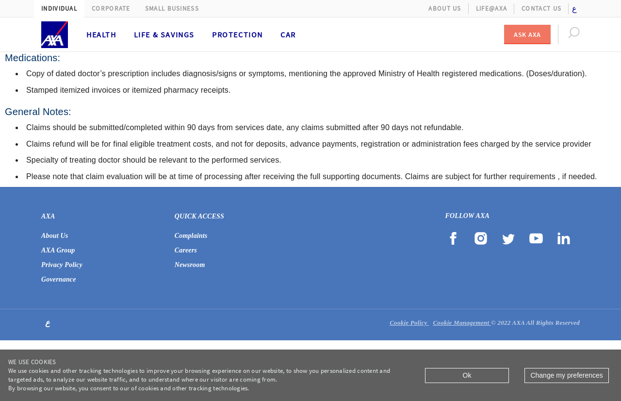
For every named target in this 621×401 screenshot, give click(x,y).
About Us (444, 8)
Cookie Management (462, 322)
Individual (59, 8)
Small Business (172, 8)
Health (101, 34)
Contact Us (541, 8)
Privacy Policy (61, 264)
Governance (58, 279)
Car (288, 34)
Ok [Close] (467, 375)
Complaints (191, 235)
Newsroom (190, 264)
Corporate (111, 8)
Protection (237, 34)
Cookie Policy (409, 322)
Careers (186, 250)
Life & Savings (164, 34)
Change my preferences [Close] (566, 375)
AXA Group (58, 250)
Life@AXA (491, 8)
